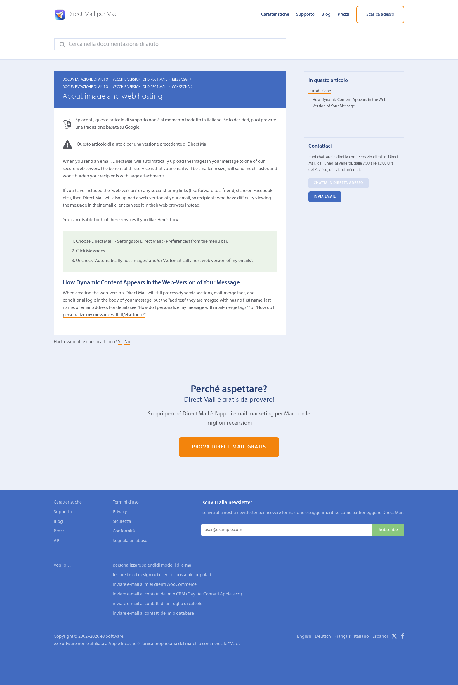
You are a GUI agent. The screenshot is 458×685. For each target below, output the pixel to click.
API (57, 541)
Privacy (120, 512)
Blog (326, 14)
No (127, 342)
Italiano (361, 636)
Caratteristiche (275, 14)
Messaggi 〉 (182, 79)
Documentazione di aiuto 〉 (88, 79)
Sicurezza (122, 521)
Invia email (325, 196)
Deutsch (323, 636)
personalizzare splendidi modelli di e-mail (153, 565)
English (304, 636)
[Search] (62, 44)
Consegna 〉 (183, 87)
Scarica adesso (380, 14)
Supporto (305, 14)
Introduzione (319, 91)
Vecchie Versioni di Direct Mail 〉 (142, 79)
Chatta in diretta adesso (338, 183)
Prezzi (343, 14)
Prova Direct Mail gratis (229, 447)
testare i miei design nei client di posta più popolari (162, 575)
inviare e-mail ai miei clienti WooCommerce (155, 584)
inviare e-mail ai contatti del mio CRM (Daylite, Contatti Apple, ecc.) (177, 594)
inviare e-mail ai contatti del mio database (153, 613)
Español (380, 636)
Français (342, 636)
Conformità (124, 531)
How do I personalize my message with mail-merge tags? (193, 307)
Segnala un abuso (130, 541)
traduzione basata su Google (111, 127)
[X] (394, 637)
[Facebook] (402, 637)
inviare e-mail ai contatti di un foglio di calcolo (158, 604)
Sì (120, 342)
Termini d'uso (126, 502)
